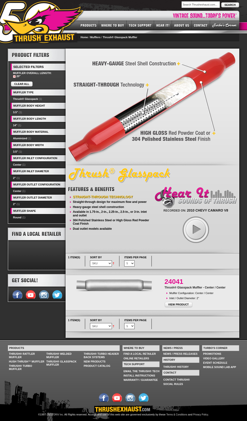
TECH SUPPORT (140, 25)
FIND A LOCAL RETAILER (140, 353)
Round (17, 217)
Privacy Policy (200, 414)
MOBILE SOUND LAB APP (219, 367)
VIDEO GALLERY (214, 358)
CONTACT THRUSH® (176, 379)
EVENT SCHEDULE (215, 362)
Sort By (96, 257)
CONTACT (201, 25)
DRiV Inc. (59, 414)
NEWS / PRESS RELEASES (180, 353)
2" (14, 178)
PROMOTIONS (212, 353)
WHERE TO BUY (113, 25)
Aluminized (20, 138)
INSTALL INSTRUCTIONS (139, 375)
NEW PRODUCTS (94, 361)
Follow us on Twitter (57, 294)
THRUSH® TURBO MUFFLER (20, 367)
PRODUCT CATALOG (97, 365)
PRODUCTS (88, 25)
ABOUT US (182, 25)
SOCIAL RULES (173, 384)
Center (17, 164)
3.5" (15, 112)
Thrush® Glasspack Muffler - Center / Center (195, 287)
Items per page (135, 257)
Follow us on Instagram (43, 294)
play (196, 229)
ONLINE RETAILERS (136, 358)
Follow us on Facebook (17, 294)
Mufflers (95, 37)
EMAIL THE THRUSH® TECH (141, 371)
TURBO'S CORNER (224, 25)
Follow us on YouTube (30, 294)
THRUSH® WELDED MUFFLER (59, 355)
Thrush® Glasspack (25, 98)
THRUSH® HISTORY (176, 366)
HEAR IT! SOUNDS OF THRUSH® (163, 25)
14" (15, 125)
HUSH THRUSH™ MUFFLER (26, 361)
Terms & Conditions (176, 414)
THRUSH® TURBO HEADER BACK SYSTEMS (101, 355)
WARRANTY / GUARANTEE (141, 379)
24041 (174, 281)
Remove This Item (14, 76)
